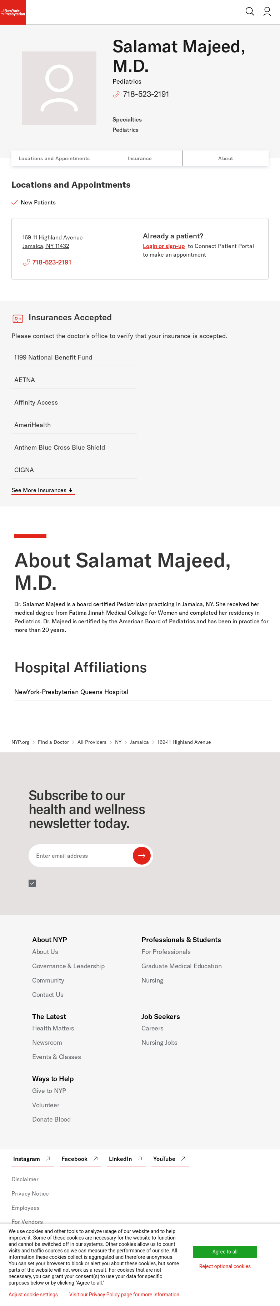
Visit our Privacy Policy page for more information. (125, 1294)
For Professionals (165, 952)
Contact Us (47, 994)
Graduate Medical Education (181, 966)
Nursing (152, 980)
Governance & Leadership (68, 966)
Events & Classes (56, 1057)
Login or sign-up (164, 245)
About (225, 158)
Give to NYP (49, 1091)
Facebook (80, 1158)
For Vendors (27, 1221)
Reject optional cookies (225, 1266)
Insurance (140, 158)
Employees (25, 1207)
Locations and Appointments (54, 158)
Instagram (32, 1158)
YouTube (170, 1158)
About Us (45, 952)
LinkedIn (126, 1158)
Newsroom (47, 1042)
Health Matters (53, 1028)
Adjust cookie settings (33, 1294)
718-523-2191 (146, 94)
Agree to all (225, 1252)
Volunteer (45, 1105)
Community (48, 980)
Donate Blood (51, 1119)
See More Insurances (38, 490)
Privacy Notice (30, 1193)
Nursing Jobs (159, 1042)
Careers (152, 1028)
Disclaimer (25, 1179)
